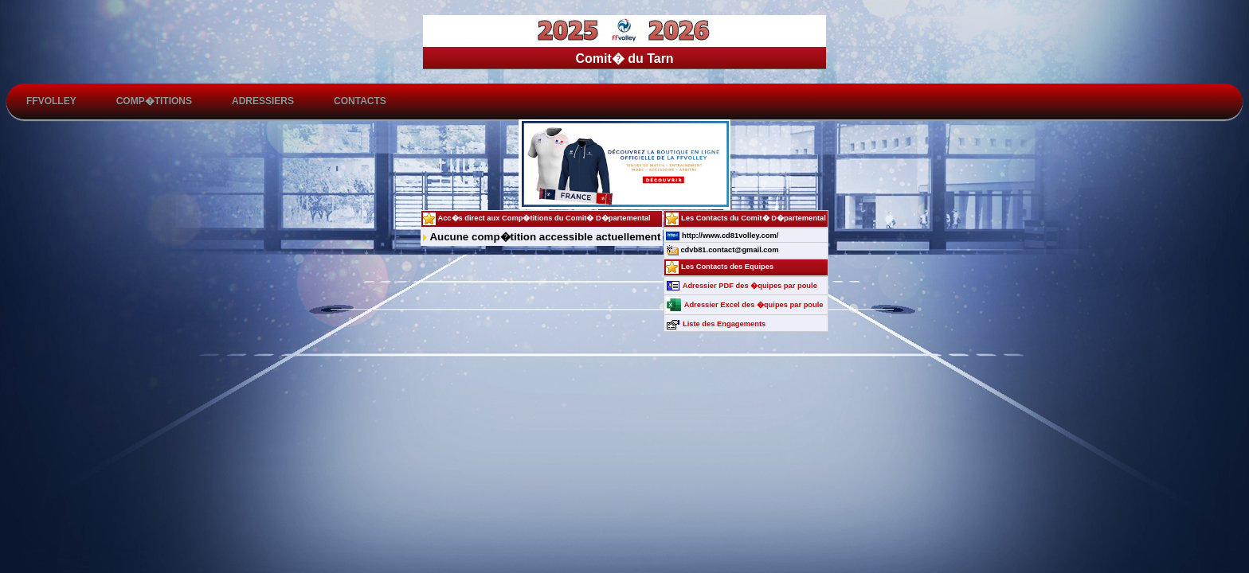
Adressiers (263, 101)
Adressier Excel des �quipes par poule (744, 305)
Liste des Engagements (715, 324)
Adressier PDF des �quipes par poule (741, 286)
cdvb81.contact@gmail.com (722, 250)
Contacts (360, 101)
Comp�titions (154, 101)
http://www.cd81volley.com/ (722, 236)
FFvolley (51, 101)
